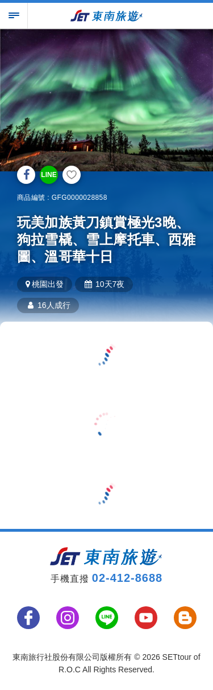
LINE (48, 175)
